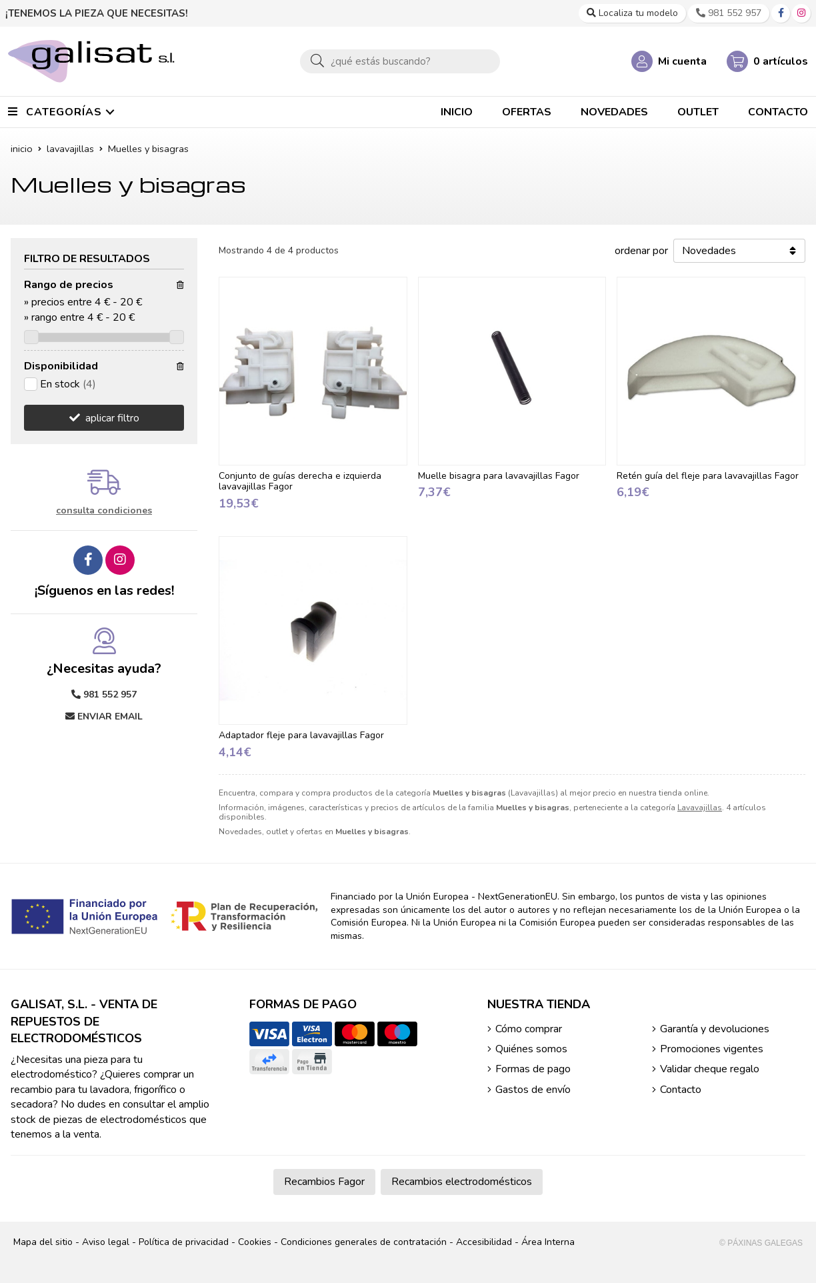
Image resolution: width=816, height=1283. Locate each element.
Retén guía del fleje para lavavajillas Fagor (708, 475)
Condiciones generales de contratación (364, 1242)
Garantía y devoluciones (714, 1029)
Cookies (254, 1242)
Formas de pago (533, 1069)
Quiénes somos (531, 1049)
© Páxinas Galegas (761, 1243)
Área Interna (548, 1242)
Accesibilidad (484, 1242)
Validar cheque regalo (709, 1069)
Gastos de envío (533, 1089)
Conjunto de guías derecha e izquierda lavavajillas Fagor (300, 481)
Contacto (680, 1089)
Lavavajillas (699, 807)
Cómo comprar (528, 1029)
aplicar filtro (112, 418)
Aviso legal (105, 1242)
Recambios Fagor (324, 1181)
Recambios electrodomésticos (461, 1181)
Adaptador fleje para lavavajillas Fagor (301, 735)
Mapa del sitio (43, 1242)
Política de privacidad (184, 1242)
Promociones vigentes (711, 1049)
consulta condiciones (104, 511)
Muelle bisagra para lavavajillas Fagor (498, 475)
